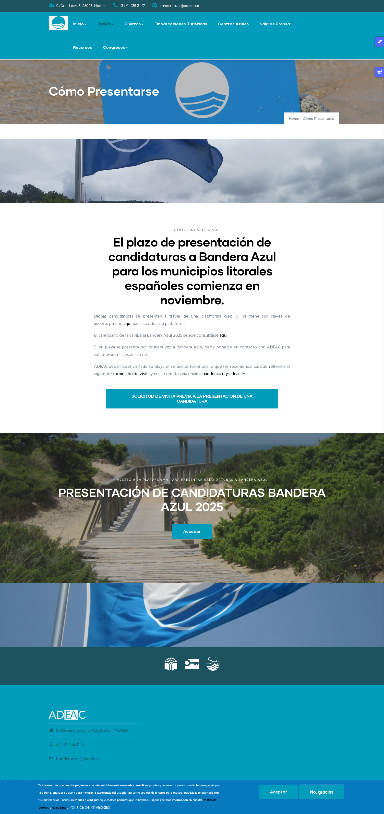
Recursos (82, 47)
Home (294, 119)
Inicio (80, 24)
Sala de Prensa (275, 23)
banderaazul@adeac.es (224, 374)
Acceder (192, 531)
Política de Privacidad (89, 807)
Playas (105, 24)
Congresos (115, 47)
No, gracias (321, 791)
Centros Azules (233, 23)
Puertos (134, 24)
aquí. (223, 335)
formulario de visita (131, 374)
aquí (127, 323)
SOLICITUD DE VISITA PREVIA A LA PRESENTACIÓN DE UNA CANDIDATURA (192, 399)
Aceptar (278, 791)
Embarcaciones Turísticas (181, 23)
